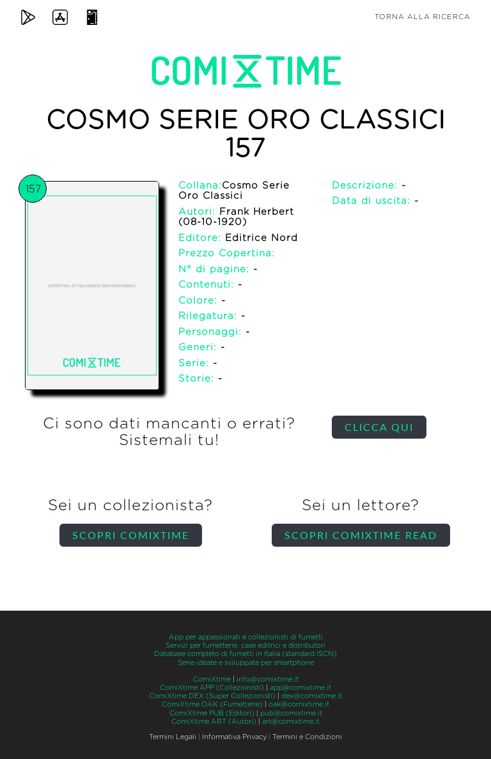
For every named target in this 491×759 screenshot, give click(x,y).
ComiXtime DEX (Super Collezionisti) (212, 696)
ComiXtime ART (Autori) (213, 721)
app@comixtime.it (300, 687)
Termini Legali (172, 736)
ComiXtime (212, 679)
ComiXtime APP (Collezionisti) (212, 687)
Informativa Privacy (234, 736)
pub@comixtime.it (291, 713)
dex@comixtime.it (311, 696)
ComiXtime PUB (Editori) (211, 713)
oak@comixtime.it (299, 704)
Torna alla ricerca (423, 16)
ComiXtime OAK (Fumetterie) (212, 704)
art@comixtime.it (291, 721)
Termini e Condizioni (307, 736)
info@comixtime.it (268, 679)
